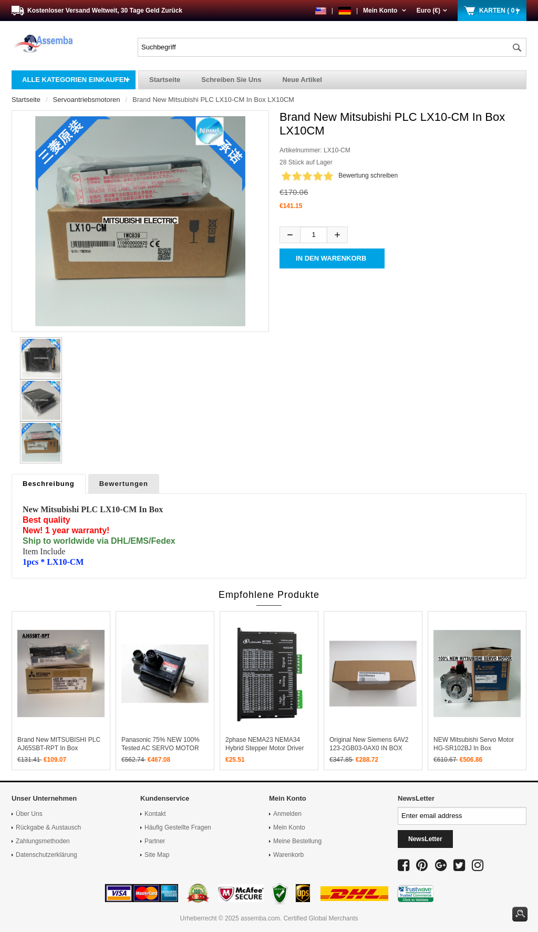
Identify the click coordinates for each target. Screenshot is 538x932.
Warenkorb (288, 854)
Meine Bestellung (297, 841)
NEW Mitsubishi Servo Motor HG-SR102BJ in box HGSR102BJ (473, 748)
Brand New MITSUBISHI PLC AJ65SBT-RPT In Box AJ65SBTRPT (58, 748)
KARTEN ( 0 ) (499, 10)
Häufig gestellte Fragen (177, 827)
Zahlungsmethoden (43, 841)
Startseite (164, 80)
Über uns (29, 813)
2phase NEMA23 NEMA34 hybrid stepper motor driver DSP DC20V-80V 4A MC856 (265, 748)
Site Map (156, 854)
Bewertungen (123, 484)
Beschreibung (49, 484)
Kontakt (155, 813)
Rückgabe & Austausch (48, 827)
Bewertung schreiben (368, 175)
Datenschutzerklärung (46, 854)
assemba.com (260, 918)
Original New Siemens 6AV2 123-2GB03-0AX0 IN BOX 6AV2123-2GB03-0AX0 (369, 748)
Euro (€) (432, 10)
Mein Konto (384, 10)
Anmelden (287, 813)
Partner (154, 841)
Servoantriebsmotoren (86, 99)
